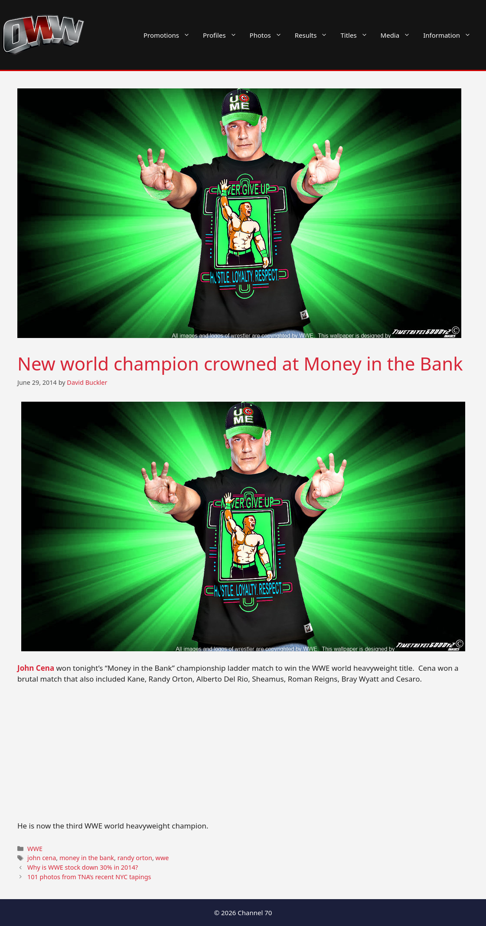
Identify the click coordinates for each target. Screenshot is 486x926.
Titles (357, 35)
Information (450, 35)
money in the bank (86, 858)
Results (314, 35)
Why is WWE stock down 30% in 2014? (82, 867)
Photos (269, 35)
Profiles (223, 35)
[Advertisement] (243, 756)
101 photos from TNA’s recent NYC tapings (89, 877)
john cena (41, 858)
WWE (34, 849)
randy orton (134, 858)
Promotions (170, 35)
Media (399, 35)
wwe (162, 858)
